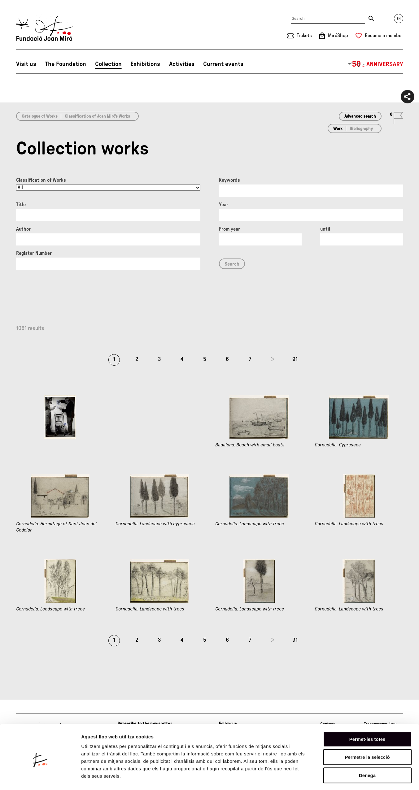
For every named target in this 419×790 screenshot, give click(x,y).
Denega (367, 750)
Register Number (34, 253)
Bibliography (361, 129)
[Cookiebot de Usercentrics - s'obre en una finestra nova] (40, 778)
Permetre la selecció (367, 732)
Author (23, 229)
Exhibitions (145, 64)
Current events (223, 64)
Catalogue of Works (40, 116)
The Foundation (65, 64)
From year (229, 229)
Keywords (229, 180)
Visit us (26, 64)
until (325, 229)
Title (21, 204)
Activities (181, 64)
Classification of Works (41, 180)
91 (295, 359)
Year (223, 204)
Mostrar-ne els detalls (356, 777)
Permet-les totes (367, 714)
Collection (108, 64)
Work (338, 129)
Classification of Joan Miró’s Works (97, 116)
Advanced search (360, 116)
